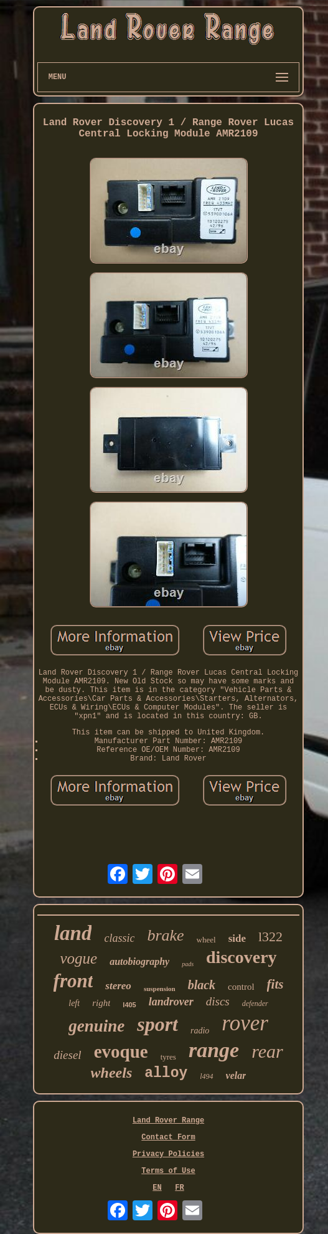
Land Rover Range (168, 1120)
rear (267, 1051)
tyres (168, 1056)
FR (179, 1188)
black (201, 985)
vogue (78, 958)
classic (119, 938)
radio (199, 1030)
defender (255, 1003)
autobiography (139, 961)
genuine (96, 1026)
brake (165, 935)
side (237, 938)
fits (275, 984)
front (73, 981)
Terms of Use (168, 1171)
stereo (118, 986)
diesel (67, 1054)
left (74, 1003)
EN (156, 1188)
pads (188, 964)
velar (236, 1075)
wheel (206, 939)
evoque (121, 1051)
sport (157, 1024)
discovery (241, 957)
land (73, 933)
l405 (129, 1005)
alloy (165, 1073)
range (214, 1049)
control (241, 987)
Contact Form (168, 1137)
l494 (206, 1076)
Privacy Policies (168, 1154)
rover (245, 1023)
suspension (160, 988)
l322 (270, 936)
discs (218, 1001)
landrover (171, 1001)
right (101, 1003)
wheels (112, 1073)
